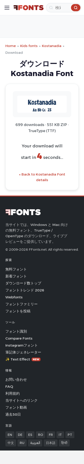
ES (30, 435)
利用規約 (12, 393)
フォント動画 (16, 407)
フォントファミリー (21, 304)
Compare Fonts (18, 338)
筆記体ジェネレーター (23, 352)
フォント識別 (16, 331)
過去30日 (13, 414)
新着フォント (16, 276)
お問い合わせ (16, 379)
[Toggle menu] (7, 7)
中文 (11, 443)
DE (20, 435)
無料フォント (16, 269)
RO (40, 435)
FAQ (9, 386)
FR (51, 435)
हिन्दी (64, 443)
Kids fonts (29, 46)
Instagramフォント (21, 345)
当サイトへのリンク (21, 400)
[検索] (63, 7)
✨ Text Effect (23, 359)
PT (70, 435)
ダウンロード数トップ (23, 283)
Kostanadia (51, 46)
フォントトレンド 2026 (24, 290)
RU (22, 443)
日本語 (50, 443)
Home (10, 46)
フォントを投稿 (17, 311)
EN (10, 435)
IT (60, 435)
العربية (35, 443)
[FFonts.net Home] (28, 7)
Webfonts (14, 297)
